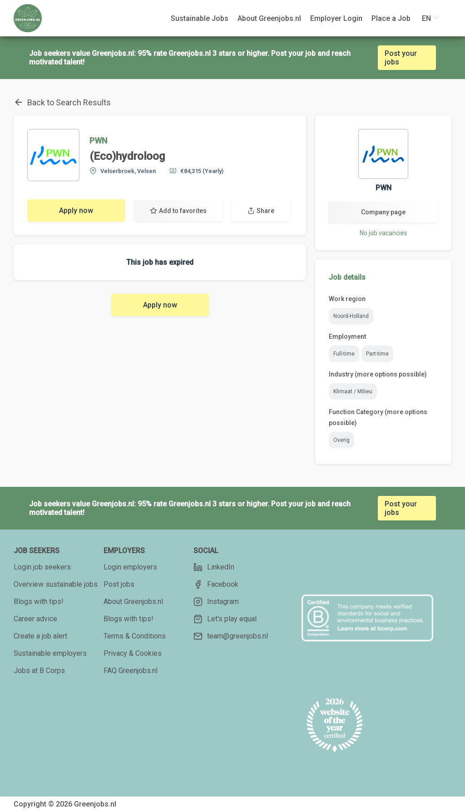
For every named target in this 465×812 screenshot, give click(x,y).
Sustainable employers (50, 653)
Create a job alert (40, 636)
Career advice (35, 618)
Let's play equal (225, 619)
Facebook (215, 584)
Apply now (76, 210)
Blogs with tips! (39, 601)
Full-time (344, 354)
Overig (341, 440)
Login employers (130, 567)
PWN (98, 140)
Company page (383, 212)
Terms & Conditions (135, 636)
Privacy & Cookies (133, 653)
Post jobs (119, 584)
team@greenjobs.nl (230, 636)
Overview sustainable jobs (56, 584)
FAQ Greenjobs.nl (131, 670)
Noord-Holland (351, 316)
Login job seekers (42, 567)
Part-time (377, 354)
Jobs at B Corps (39, 670)
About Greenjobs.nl (133, 601)
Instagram (216, 601)
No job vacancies (383, 233)
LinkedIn (213, 567)
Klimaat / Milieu (352, 391)
